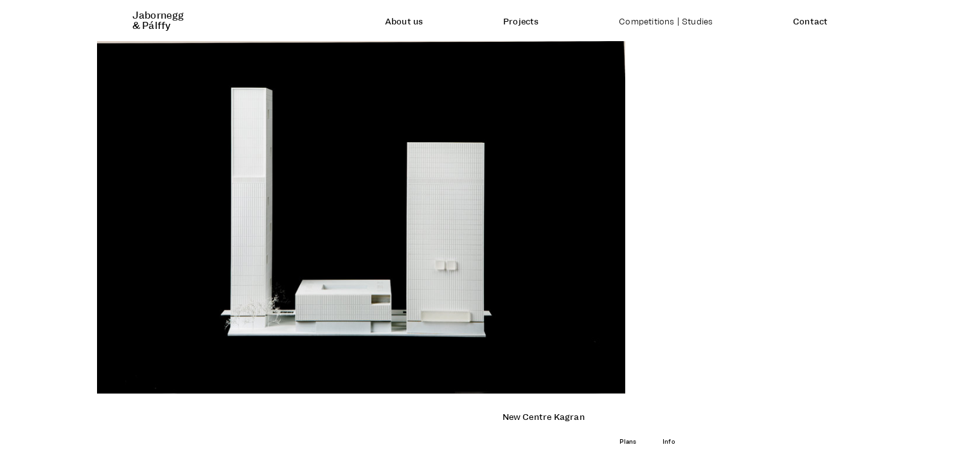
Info (668, 442)
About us (404, 21)
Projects (521, 21)
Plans (628, 442)
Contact (810, 21)
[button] (242, 217)
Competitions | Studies (666, 21)
